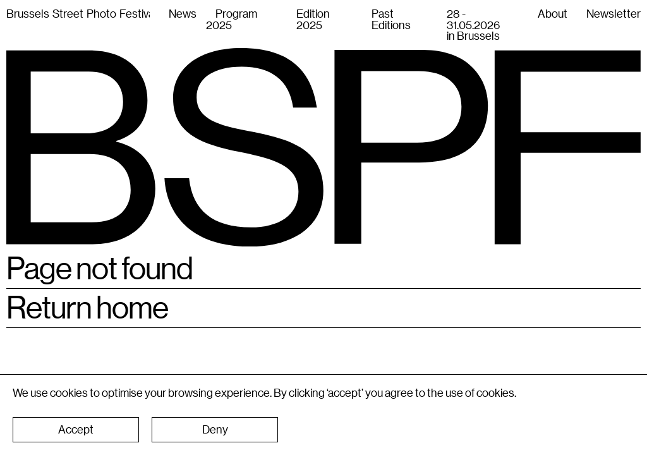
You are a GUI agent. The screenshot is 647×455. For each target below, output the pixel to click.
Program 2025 (231, 19)
